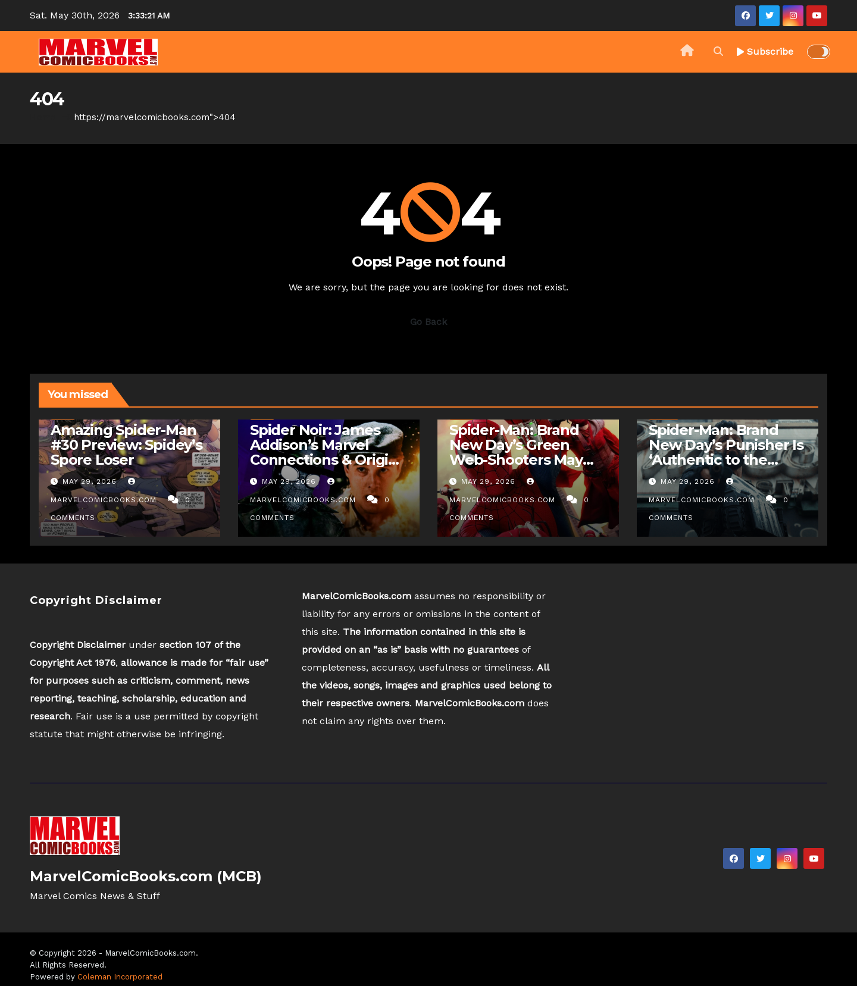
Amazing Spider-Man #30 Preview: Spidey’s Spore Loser (126, 444)
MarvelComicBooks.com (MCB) (146, 876)
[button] (718, 51)
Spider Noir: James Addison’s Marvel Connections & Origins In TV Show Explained (327, 452)
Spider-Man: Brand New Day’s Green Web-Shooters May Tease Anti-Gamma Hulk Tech (516, 459)
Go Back (428, 321)
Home (43, 117)
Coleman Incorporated (119, 976)
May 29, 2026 (91, 481)
